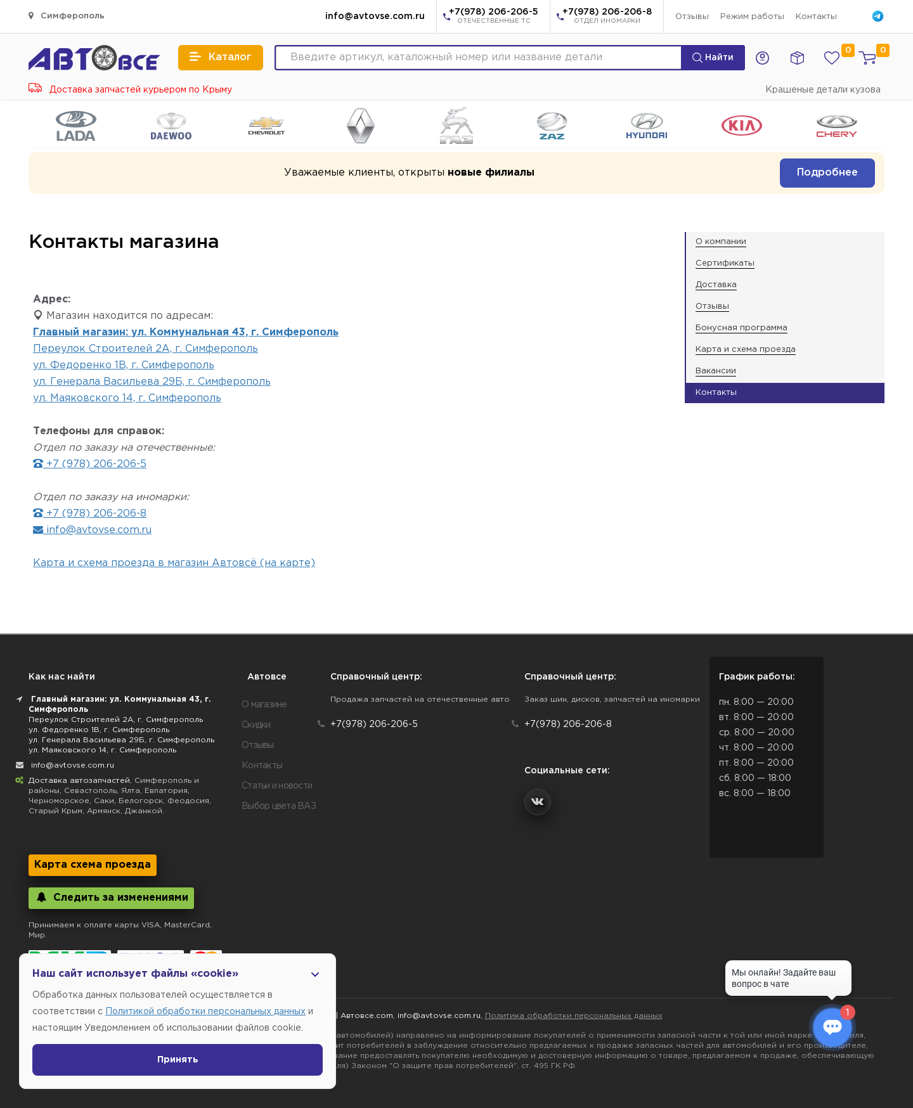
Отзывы (692, 16)
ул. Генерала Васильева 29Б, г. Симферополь (152, 382)
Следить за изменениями (111, 897)
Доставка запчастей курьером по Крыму (130, 90)
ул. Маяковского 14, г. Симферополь (127, 398)
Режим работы (752, 16)
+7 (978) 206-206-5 (89, 464)
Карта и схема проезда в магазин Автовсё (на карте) (174, 563)
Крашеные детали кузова (823, 90)
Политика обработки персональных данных (574, 1015)
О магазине (264, 705)
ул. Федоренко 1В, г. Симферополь (123, 365)
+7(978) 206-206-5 (493, 17)
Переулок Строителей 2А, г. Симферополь (145, 349)
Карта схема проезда (92, 865)
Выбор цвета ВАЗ (279, 806)
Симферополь (67, 15)
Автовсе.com (366, 1015)
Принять (177, 1060)
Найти (713, 58)
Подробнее (827, 172)
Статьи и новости (277, 786)
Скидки (256, 725)
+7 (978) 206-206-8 (89, 514)
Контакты (816, 16)
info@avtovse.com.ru (375, 16)
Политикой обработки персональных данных (205, 1011)
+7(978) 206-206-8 (607, 17)
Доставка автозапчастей (79, 780)
